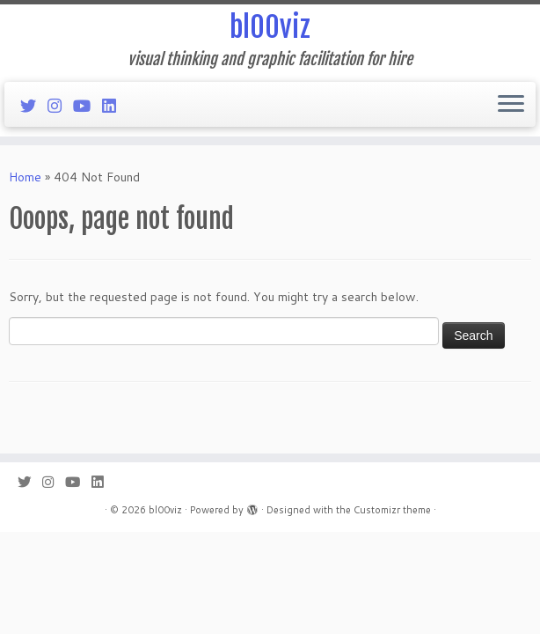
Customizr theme (392, 510)
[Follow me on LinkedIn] (115, 105)
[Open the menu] (511, 105)
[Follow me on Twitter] (33, 105)
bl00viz (270, 27)
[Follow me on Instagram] (60, 105)
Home (25, 177)
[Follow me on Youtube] (87, 105)
